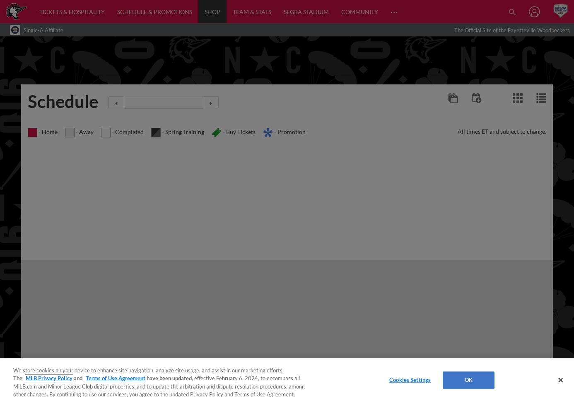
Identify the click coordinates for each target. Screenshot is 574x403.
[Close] (561, 380)
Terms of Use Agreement (115, 378)
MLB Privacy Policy (49, 378)
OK (469, 380)
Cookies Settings (410, 380)
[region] (287, 380)
